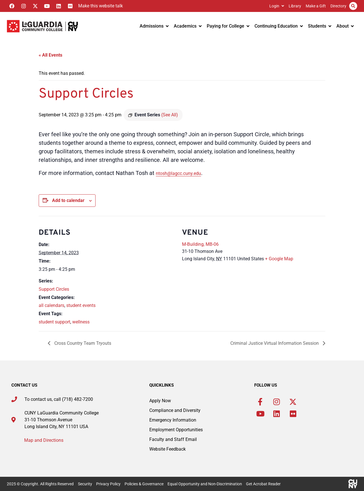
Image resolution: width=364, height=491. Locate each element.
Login (276, 6)
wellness (81, 322)
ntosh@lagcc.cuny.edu (178, 173)
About (345, 26)
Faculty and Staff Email (173, 439)
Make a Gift (316, 6)
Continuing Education (279, 26)
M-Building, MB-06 (200, 244)
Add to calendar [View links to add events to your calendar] (68, 200)
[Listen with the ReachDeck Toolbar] (99, 6)
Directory (338, 6)
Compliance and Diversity (174, 410)
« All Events (50, 55)
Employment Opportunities (176, 429)
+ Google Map (279, 258)
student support (54, 322)
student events (81, 305)
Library (295, 6)
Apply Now (160, 400)
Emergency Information (172, 420)
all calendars (51, 305)
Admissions (154, 26)
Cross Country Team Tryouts (82, 343)
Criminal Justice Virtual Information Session (275, 343)
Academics (188, 26)
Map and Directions (43, 440)
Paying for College (228, 26)
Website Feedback (167, 449)
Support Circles (54, 289)
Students (319, 26)
